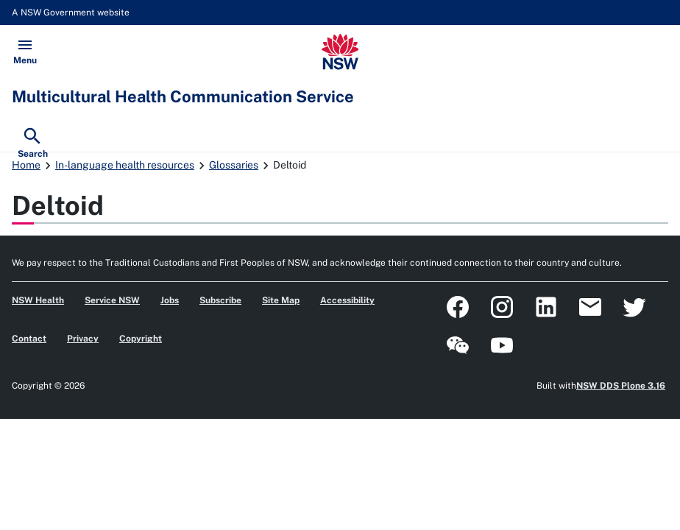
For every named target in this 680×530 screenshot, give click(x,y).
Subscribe (220, 300)
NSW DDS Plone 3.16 (620, 386)
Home (26, 165)
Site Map (281, 300)
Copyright (140, 338)
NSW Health (38, 300)
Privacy (83, 338)
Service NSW (112, 300)
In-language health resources (124, 165)
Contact (29, 338)
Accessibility (347, 300)
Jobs (169, 300)
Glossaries (233, 165)
